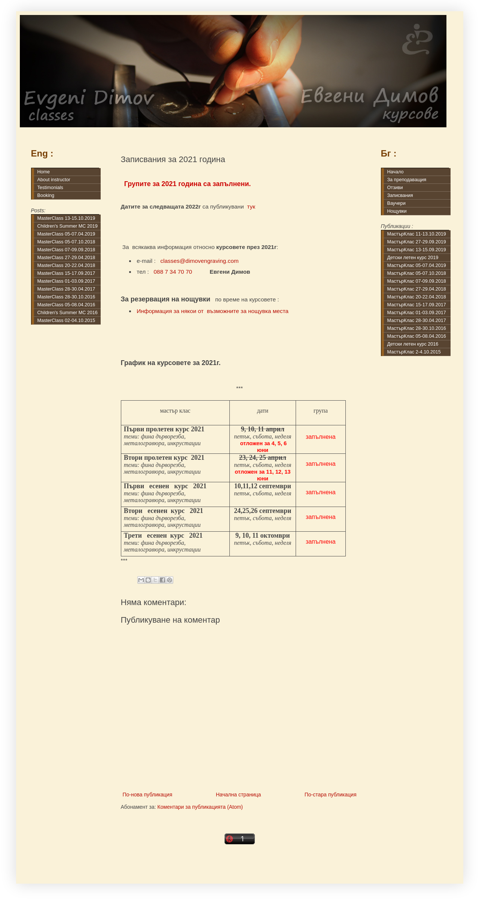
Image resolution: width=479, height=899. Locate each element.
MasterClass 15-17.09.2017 (66, 273)
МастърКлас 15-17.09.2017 (416, 304)
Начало (395, 171)
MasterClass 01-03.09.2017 (66, 281)
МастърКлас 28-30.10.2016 (416, 328)
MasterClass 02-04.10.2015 (66, 320)
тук (251, 206)
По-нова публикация (148, 795)
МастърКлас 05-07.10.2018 (416, 273)
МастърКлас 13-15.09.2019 (416, 249)
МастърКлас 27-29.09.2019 (416, 242)
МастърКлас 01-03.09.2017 (416, 312)
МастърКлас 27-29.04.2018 (416, 289)
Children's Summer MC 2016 (67, 312)
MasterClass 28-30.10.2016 (66, 297)
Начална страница (238, 795)
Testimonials (50, 187)
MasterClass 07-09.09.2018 (66, 249)
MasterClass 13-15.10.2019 (66, 218)
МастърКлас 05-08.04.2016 (416, 336)
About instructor (53, 179)
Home (43, 171)
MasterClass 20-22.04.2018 (66, 265)
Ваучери (396, 203)
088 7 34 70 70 (173, 271)
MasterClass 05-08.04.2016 (66, 304)
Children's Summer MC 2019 (67, 226)
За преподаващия (407, 179)
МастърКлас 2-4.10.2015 (414, 352)
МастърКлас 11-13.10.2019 (416, 234)
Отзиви (395, 187)
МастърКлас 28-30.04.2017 (416, 320)
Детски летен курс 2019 (413, 257)
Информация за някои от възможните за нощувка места (213, 311)
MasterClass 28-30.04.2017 (66, 289)
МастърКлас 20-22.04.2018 (416, 297)
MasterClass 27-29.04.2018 (66, 257)
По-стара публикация (331, 795)
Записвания (400, 195)
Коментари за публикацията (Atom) (200, 807)
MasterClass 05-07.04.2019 (66, 234)
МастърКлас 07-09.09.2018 (416, 281)
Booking (46, 195)
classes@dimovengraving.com (200, 261)
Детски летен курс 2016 (413, 344)
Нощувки (397, 211)
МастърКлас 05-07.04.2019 (416, 265)
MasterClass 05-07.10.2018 (66, 242)
